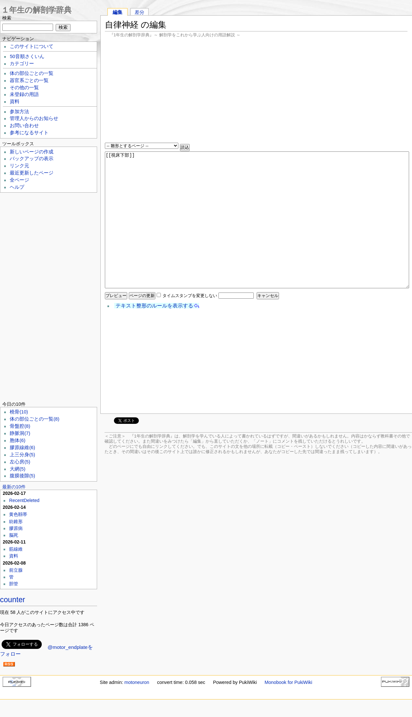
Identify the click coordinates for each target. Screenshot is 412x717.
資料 (14, 101)
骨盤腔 (20, 426)
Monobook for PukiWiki (288, 682)
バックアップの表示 (31, 158)
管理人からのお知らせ (34, 118)
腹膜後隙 (22, 475)
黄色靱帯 (18, 514)
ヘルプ (17, 187)
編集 (117, 12)
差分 (139, 12)
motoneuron (136, 682)
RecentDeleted (24, 500)
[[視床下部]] (257, 219)
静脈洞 (20, 433)
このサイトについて (31, 46)
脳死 (13, 535)
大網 (17, 469)
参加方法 (19, 111)
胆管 (13, 583)
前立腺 (16, 570)
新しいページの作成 (31, 151)
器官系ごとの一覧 (29, 80)
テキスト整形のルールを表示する (154, 305)
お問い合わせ (24, 125)
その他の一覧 (24, 87)
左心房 (20, 461)
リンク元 (19, 165)
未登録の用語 (24, 94)
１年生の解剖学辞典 (36, 10)
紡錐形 (16, 521)
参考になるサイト (29, 132)
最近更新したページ (31, 172)
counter (12, 599)
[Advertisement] (256, 90)
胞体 (17, 440)
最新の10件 (14, 486)
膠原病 (16, 528)
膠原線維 (22, 447)
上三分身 (22, 454)
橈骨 (19, 411)
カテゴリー (22, 63)
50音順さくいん (27, 56)
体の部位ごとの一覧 (31, 73)
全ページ (19, 180)
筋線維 (16, 549)
